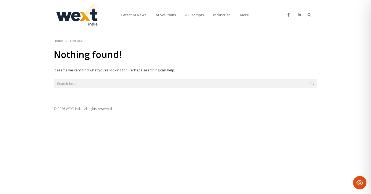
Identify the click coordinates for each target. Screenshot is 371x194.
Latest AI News (133, 14)
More (244, 14)
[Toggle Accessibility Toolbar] (359, 182)
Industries (221, 14)
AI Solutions (166, 14)
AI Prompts (194, 14)
